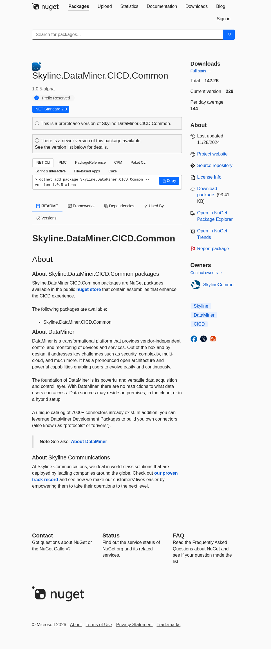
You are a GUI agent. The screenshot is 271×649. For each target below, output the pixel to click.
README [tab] (47, 206)
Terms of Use (99, 624)
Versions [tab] (46, 218)
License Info (209, 177)
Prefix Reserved (56, 98)
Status (111, 535)
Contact (42, 535)
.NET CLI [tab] (42, 162)
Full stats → (201, 71)
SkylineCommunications (227, 284)
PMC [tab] (62, 162)
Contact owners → (207, 272)
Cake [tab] (112, 171)
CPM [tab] (118, 162)
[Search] (229, 35)
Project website (212, 154)
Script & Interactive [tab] (50, 171)
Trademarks (169, 624)
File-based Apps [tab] (87, 171)
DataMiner (204, 315)
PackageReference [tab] (90, 162)
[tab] (78, 6)
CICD (199, 324)
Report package (213, 248)
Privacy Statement (134, 624)
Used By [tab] (154, 206)
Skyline (201, 306)
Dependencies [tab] (119, 206)
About (76, 624)
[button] (169, 181)
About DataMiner (89, 441)
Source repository (214, 165)
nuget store (88, 289)
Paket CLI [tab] (138, 162)
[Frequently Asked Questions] (178, 535)
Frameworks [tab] (81, 206)
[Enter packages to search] (127, 35)
